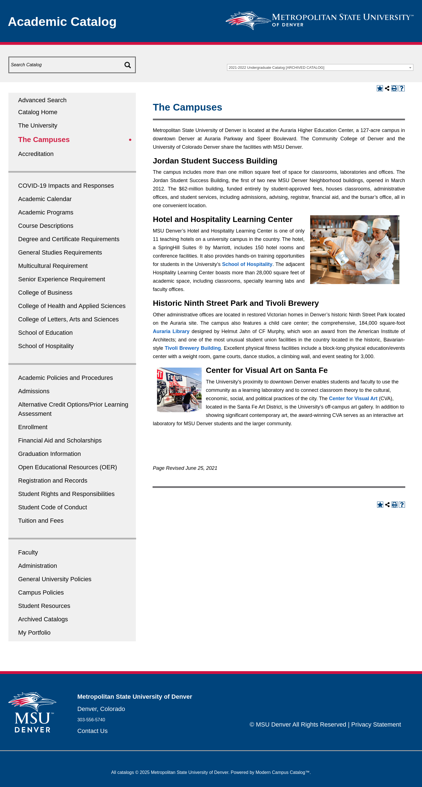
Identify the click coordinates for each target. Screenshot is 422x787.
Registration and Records (52, 480)
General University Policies (54, 579)
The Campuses (44, 139)
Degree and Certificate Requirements (68, 239)
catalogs (125, 772)
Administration (37, 565)
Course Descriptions (45, 225)
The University (37, 125)
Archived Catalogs (43, 619)
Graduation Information (49, 453)
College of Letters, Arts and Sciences (68, 319)
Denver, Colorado (101, 708)
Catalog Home (37, 112)
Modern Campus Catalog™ (282, 772)
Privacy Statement (376, 724)
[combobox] (320, 67)
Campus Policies (41, 592)
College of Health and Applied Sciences (72, 305)
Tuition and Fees (41, 520)
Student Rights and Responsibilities (66, 493)
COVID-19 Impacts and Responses (66, 185)
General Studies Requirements (60, 252)
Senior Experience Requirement (61, 279)
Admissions (33, 391)
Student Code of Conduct (52, 507)
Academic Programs (45, 212)
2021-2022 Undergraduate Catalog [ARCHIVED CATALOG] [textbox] (276, 67)
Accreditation (36, 153)
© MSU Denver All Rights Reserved (298, 724)
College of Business (45, 292)
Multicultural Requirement (53, 265)
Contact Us (92, 730)
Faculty (28, 552)
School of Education (45, 332)
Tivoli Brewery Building (193, 348)
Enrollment (32, 427)
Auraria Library (171, 331)
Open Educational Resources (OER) (67, 467)
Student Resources (44, 605)
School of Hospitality (46, 346)
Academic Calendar (45, 198)
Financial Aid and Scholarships (60, 440)
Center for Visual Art (353, 398)
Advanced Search (42, 100)
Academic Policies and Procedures (65, 377)
